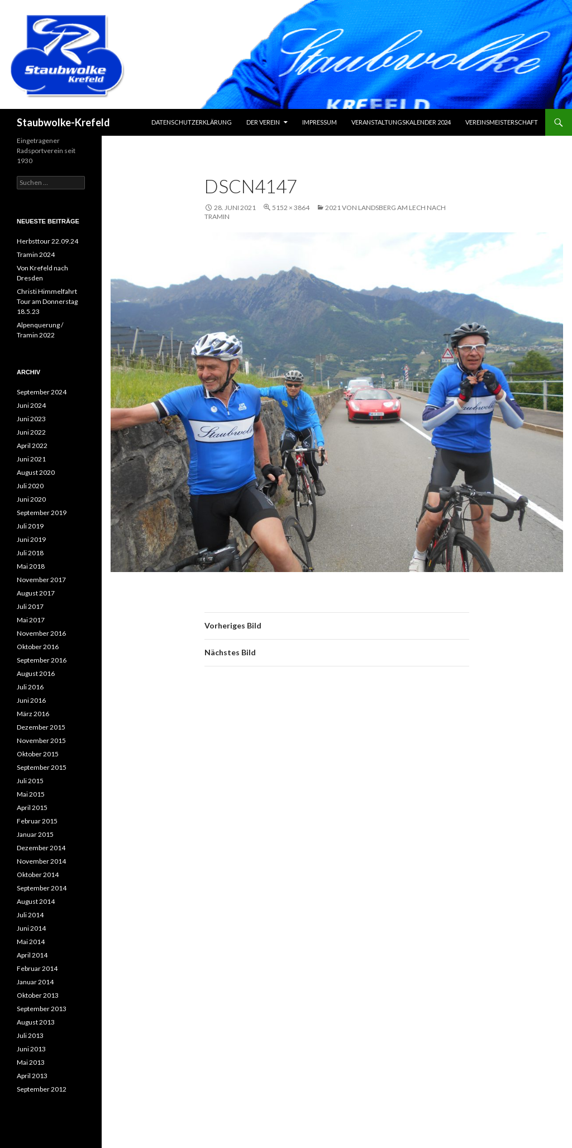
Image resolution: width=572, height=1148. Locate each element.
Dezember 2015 (41, 727)
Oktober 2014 (38, 874)
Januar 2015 (35, 834)
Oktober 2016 (38, 646)
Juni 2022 (31, 432)
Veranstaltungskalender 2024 (401, 122)
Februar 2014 (37, 968)
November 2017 (41, 579)
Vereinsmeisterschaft (501, 122)
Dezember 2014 (41, 848)
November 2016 (41, 633)
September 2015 (41, 767)
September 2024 (41, 392)
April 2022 (32, 445)
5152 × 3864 (290, 207)
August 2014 (36, 901)
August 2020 (36, 472)
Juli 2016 (30, 687)
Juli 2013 (30, 1035)
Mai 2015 (31, 794)
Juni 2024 (31, 405)
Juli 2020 (30, 486)
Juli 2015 (30, 781)
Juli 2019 (30, 526)
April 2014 (32, 955)
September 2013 (41, 1008)
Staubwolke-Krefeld (63, 122)
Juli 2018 (30, 553)
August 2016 (36, 673)
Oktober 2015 (38, 754)
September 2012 (41, 1089)
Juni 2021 (31, 459)
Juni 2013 (31, 1049)
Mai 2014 (31, 941)
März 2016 (33, 713)
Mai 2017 (31, 620)
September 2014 (41, 888)
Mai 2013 (31, 1062)
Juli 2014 (30, 915)
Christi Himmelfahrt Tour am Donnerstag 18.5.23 (47, 301)
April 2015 (32, 807)
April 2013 (32, 1075)
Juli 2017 (30, 606)
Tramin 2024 (36, 254)
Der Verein (263, 122)
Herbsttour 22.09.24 (47, 241)
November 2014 (41, 861)
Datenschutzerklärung (191, 122)
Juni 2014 (31, 928)
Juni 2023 (31, 419)
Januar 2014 (35, 982)
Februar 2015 (37, 821)
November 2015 (41, 740)
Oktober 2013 (38, 995)
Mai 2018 (31, 566)
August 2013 (36, 1022)
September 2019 (41, 512)
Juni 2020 (31, 499)
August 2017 (36, 593)
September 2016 (41, 660)
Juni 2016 (31, 700)
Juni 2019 (31, 539)
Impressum (319, 122)
